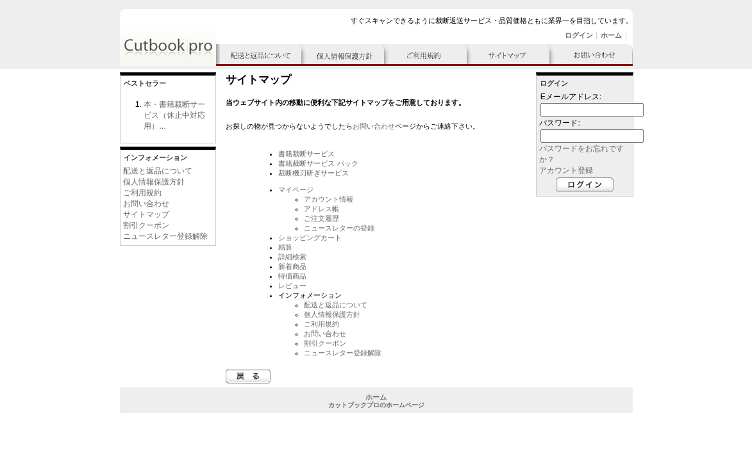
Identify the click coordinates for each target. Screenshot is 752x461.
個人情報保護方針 (154, 181)
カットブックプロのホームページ (376, 404)
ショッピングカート (310, 237)
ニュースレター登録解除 (165, 236)
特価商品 (292, 276)
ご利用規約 (142, 192)
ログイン (579, 35)
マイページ (295, 189)
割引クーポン (146, 225)
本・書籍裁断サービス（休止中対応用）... (174, 115)
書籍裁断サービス (306, 154)
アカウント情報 (328, 199)
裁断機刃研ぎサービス (313, 173)
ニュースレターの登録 (339, 228)
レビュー (292, 285)
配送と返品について (157, 170)
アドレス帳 (321, 209)
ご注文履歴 (321, 218)
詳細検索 (292, 257)
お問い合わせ (146, 203)
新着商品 (292, 266)
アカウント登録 (566, 170)
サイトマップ (146, 214)
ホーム (611, 35)
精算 (285, 247)
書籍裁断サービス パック (318, 163)
